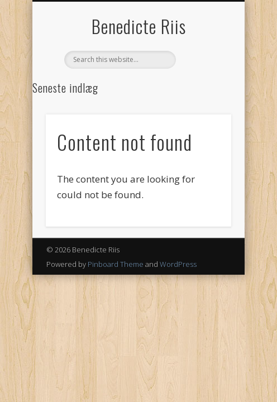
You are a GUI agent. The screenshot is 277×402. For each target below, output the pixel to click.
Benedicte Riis (139, 26)
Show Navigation (204, 100)
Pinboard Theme (116, 264)
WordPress (178, 264)
